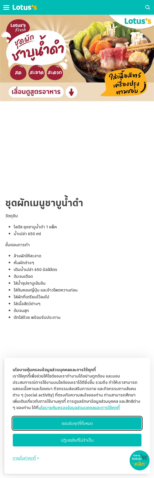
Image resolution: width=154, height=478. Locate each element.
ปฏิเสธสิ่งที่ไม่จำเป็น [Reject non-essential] (77, 440)
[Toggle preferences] (26, 458)
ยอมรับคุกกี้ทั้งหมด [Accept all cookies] (77, 423)
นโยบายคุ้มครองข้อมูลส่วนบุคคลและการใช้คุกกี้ (79, 407)
